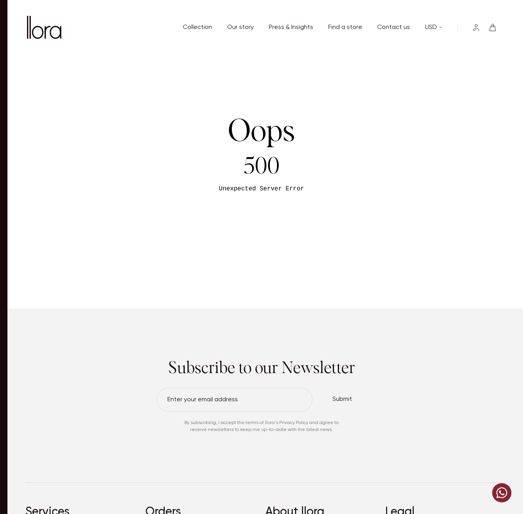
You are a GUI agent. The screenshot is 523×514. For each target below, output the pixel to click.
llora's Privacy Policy (286, 423)
